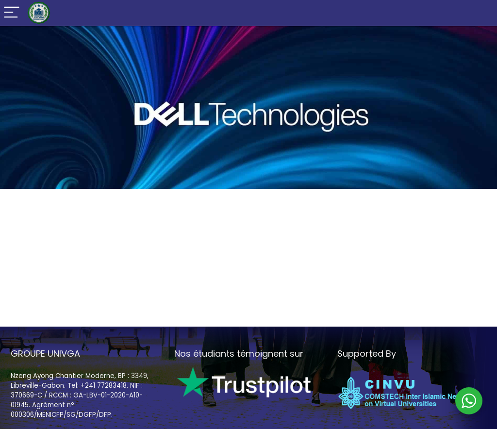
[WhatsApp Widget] (468, 400)
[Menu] (11, 13)
